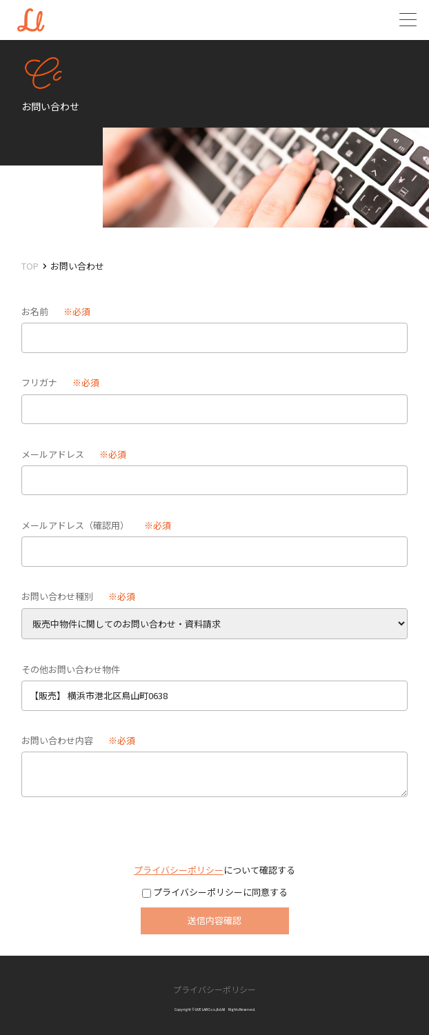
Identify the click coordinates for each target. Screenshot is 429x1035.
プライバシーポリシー (178, 869)
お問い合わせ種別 (57, 596)
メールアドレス (52, 454)
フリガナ (39, 382)
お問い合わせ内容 (57, 740)
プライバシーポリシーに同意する (219, 891)
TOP (30, 265)
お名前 (34, 311)
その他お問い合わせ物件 (70, 669)
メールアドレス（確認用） (75, 525)
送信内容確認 (214, 920)
